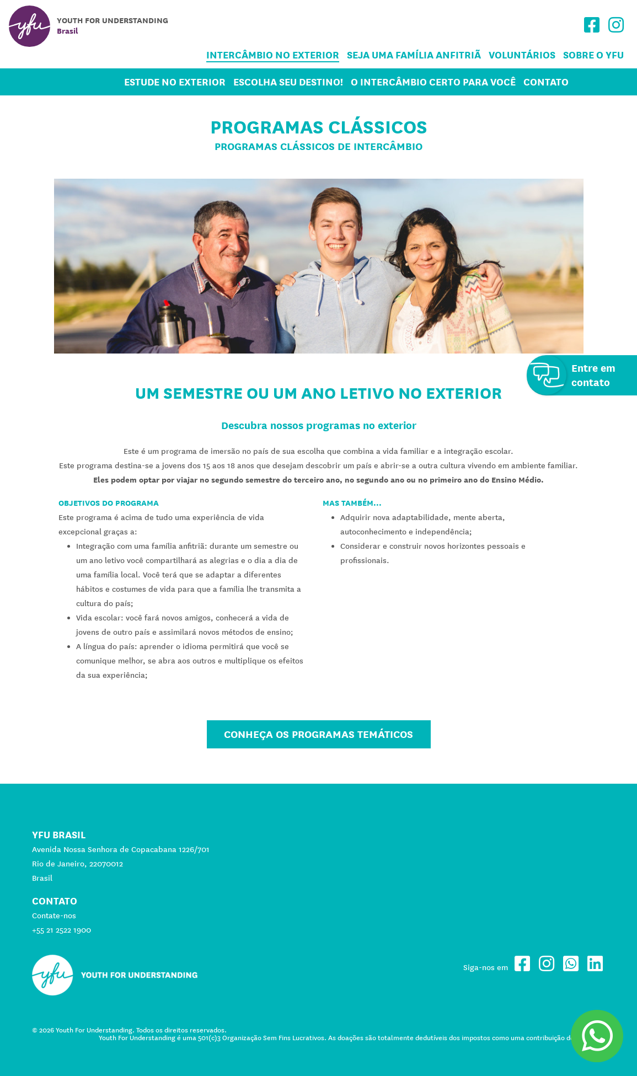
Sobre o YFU (593, 55)
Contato (546, 82)
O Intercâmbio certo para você (433, 82)
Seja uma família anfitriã (414, 55)
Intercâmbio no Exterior (272, 55)
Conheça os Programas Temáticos (318, 734)
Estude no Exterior (175, 82)
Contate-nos (54, 915)
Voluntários (522, 55)
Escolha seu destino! (288, 82)
